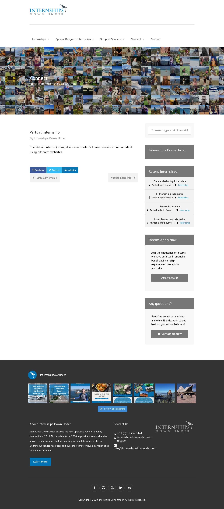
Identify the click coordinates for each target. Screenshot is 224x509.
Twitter (55, 170)
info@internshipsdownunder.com (135, 448)
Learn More (40, 461)
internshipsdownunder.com (134, 437)
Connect (136, 39)
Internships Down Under (50, 138)
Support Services (110, 39)
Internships (39, 39)
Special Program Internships (73, 39)
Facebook (39, 170)
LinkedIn (72, 170)
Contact (155, 39)
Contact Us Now (170, 333)
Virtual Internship (45, 177)
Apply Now (169, 277)
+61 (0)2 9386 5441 (129, 433)
